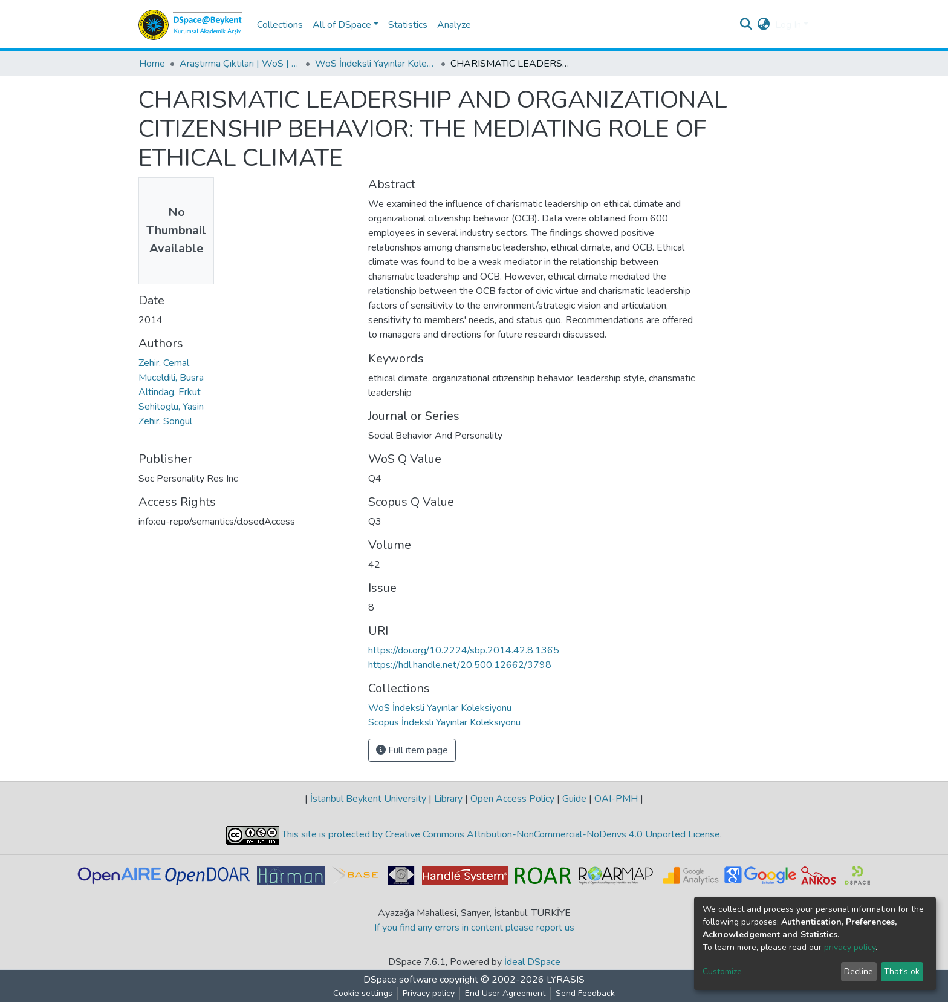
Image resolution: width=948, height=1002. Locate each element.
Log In (788, 24)
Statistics (407, 24)
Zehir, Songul (165, 421)
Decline (858, 971)
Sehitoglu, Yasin (171, 406)
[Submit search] (746, 25)
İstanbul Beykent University (368, 798)
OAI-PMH (616, 798)
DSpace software (400, 979)
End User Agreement (505, 993)
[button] (763, 25)
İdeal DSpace (532, 962)
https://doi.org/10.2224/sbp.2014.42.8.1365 (463, 650)
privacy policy (849, 947)
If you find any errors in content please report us (474, 927)
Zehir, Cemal (163, 363)
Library (448, 798)
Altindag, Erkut (169, 392)
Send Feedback (585, 993)
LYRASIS (566, 979)
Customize (722, 971)
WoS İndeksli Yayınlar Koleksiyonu (375, 63)
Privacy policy (429, 993)
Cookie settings (362, 993)
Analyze (454, 24)
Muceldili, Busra (171, 377)
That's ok (902, 971)
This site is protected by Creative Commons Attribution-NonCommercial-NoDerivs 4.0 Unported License (499, 834)
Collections (280, 24)
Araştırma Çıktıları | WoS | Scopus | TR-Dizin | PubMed (240, 63)
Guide (574, 798)
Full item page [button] (412, 750)
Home (152, 63)
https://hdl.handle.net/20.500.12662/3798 (459, 665)
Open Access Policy (512, 798)
